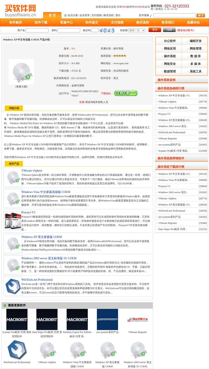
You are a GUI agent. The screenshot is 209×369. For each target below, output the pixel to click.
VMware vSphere (47, 362)
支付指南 (97, 15)
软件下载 (41, 22)
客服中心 (66, 22)
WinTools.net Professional (16, 362)
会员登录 (85, 15)
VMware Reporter (137, 332)
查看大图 (21, 86)
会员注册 (73, 15)
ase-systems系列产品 (107, 332)
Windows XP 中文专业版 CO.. (174, 95)
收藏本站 (193, 22)
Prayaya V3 (164, 113)
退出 (118, 15)
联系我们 (168, 22)
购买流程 (108, 15)
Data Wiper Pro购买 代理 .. (172, 229)
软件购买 (15, 22)
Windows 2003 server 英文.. (173, 126)
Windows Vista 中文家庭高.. (173, 107)
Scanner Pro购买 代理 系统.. (173, 150)
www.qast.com (120, 63)
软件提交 (91, 22)
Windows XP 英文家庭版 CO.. (174, 120)
